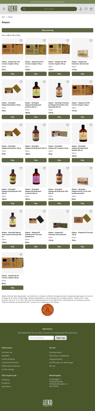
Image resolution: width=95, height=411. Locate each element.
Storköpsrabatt (55, 352)
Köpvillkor (6, 356)
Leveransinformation (10, 362)
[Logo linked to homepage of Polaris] (12, 8)
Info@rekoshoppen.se (58, 384)
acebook (6, 380)
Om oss (52, 366)
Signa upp (60, 338)
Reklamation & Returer (11, 366)
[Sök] (49, 9)
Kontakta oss (7, 352)
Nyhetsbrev (6, 386)
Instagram (6, 383)
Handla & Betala (8, 359)
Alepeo (10, 17)
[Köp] (12, 74)
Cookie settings (8, 369)
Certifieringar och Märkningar (61, 362)
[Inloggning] (81, 9)
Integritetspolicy (55, 359)
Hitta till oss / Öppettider (59, 356)
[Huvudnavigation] (4, 9)
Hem (3, 17)
